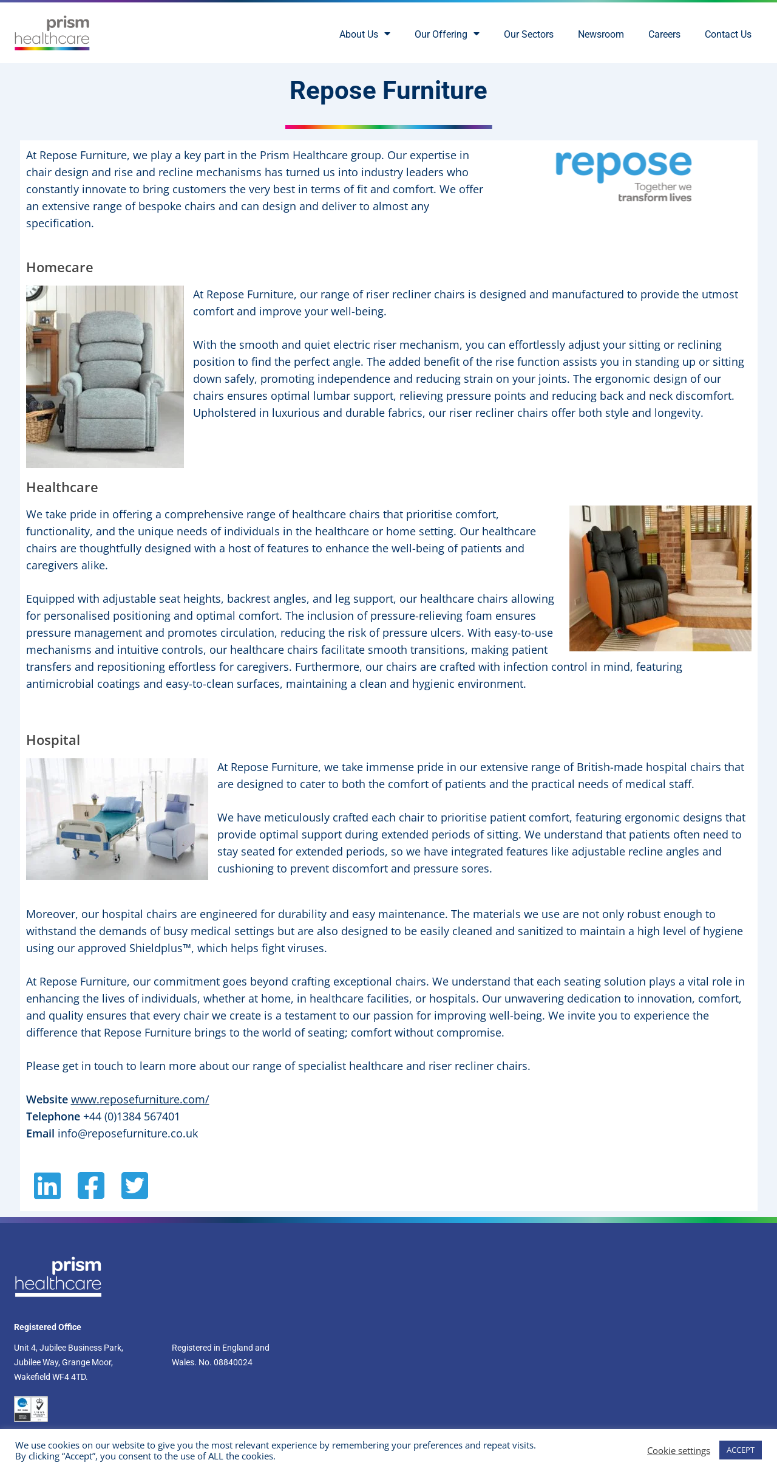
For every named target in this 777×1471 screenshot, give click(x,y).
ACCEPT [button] (741, 1449)
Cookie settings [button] (678, 1450)
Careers (664, 34)
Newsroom (601, 34)
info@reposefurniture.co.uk (128, 1133)
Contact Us (728, 34)
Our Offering (447, 35)
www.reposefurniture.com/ (140, 1099)
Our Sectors (529, 34)
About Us (364, 35)
